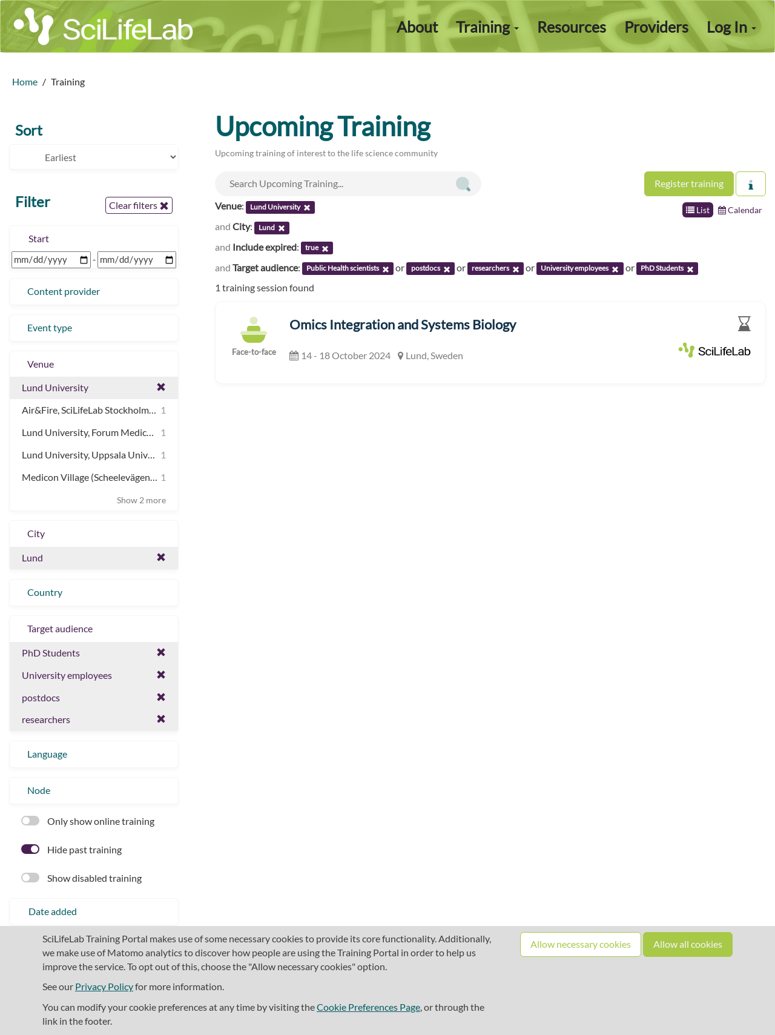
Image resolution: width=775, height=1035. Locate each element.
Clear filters (139, 205)
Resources (571, 27)
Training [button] (487, 27)
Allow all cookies (687, 944)
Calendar (740, 210)
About (417, 27)
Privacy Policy (104, 986)
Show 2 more (141, 500)
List (698, 210)
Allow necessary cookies (580, 944)
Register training (689, 183)
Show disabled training (81, 878)
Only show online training (87, 821)
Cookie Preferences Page (368, 1007)
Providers (656, 27)
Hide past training (71, 849)
